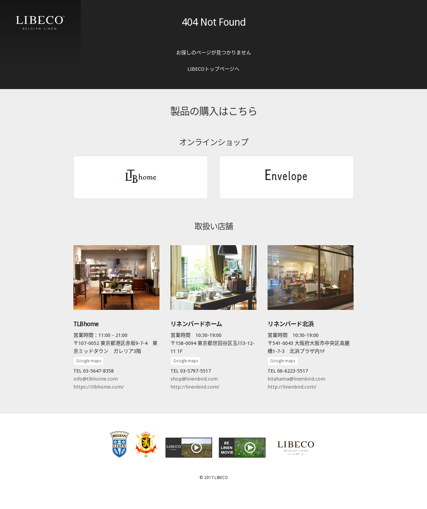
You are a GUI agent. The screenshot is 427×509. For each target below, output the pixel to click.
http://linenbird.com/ (195, 387)
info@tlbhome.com (95, 379)
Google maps (88, 361)
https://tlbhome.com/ (98, 387)
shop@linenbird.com (194, 379)
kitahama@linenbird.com (296, 379)
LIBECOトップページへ (213, 69)
